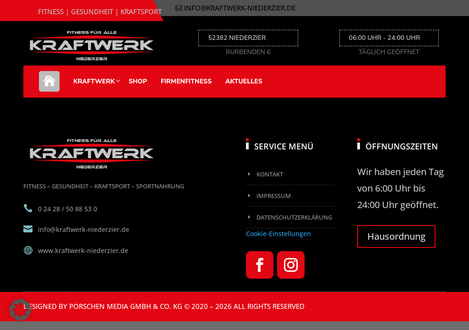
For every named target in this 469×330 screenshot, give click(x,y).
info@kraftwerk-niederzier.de (239, 7)
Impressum (273, 196)
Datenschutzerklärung (294, 217)
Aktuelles (243, 81)
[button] (20, 310)
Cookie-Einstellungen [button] (278, 233)
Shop (138, 81)
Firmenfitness (186, 81)
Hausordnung (396, 236)
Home (49, 86)
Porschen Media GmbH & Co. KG (125, 306)
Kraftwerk (94, 81)
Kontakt (269, 174)
